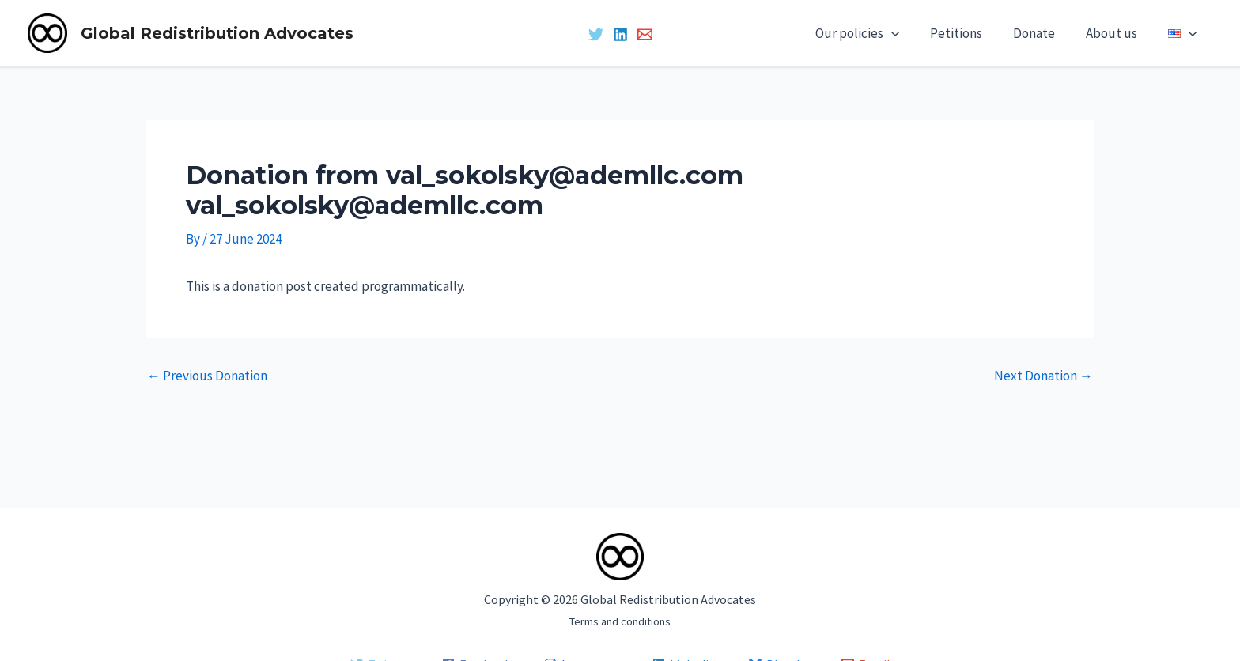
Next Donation (1043, 376)
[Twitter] (595, 34)
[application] (909, 33)
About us (1118, 33)
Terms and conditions (620, 621)
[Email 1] (644, 34)
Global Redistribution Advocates (217, 33)
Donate (1044, 33)
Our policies (875, 33)
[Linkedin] (620, 34)
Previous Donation (207, 376)
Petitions (970, 33)
